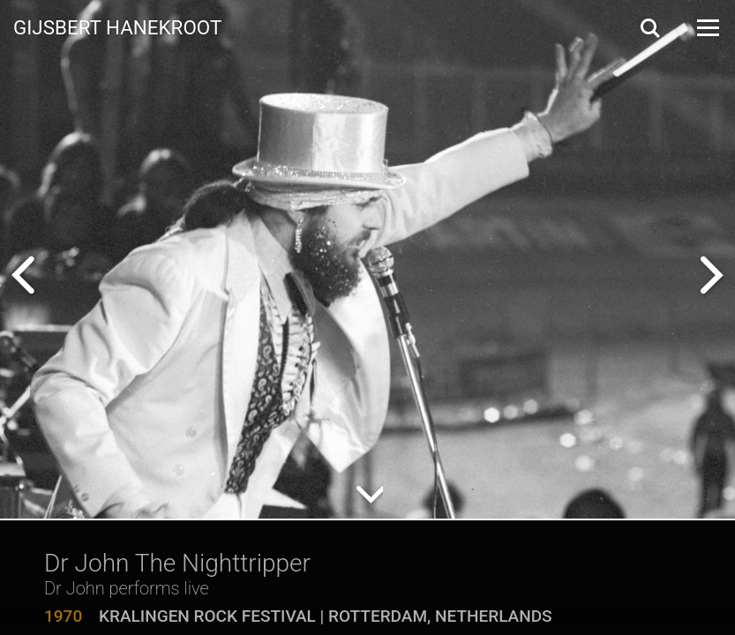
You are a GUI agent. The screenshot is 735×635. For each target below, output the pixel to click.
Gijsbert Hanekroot (117, 26)
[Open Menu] (707, 28)
